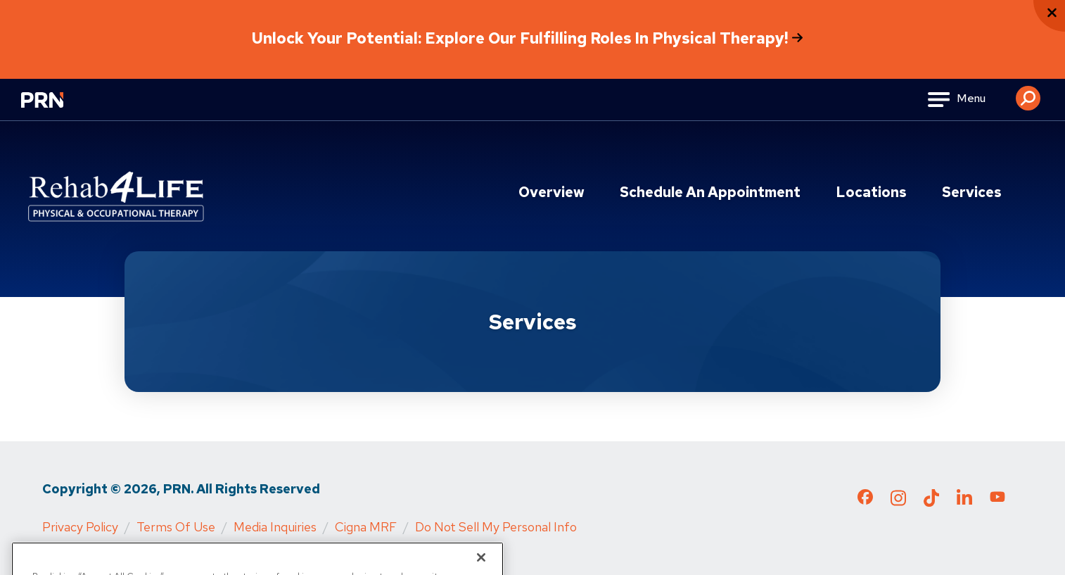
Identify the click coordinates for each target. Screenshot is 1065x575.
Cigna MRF (366, 527)
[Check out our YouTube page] (997, 499)
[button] (1028, 93)
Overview (551, 192)
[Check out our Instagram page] (898, 502)
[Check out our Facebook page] (865, 500)
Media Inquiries (275, 527)
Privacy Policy (80, 527)
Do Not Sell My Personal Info (496, 527)
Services (972, 192)
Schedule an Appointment (710, 192)
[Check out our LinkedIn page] (964, 502)
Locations (871, 192)
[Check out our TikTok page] (931, 502)
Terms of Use (175, 527)
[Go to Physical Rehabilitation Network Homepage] (60, 108)
